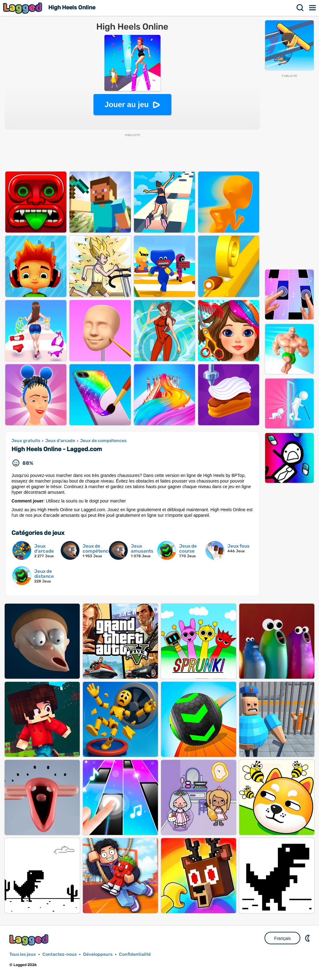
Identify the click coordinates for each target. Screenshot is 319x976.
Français (282, 938)
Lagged (23, 8)
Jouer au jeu (127, 104)
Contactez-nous (59, 954)
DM (308, 938)
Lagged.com (29, 940)
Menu (313, 8)
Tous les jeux (22, 954)
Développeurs (97, 954)
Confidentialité (135, 954)
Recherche (300, 8)
